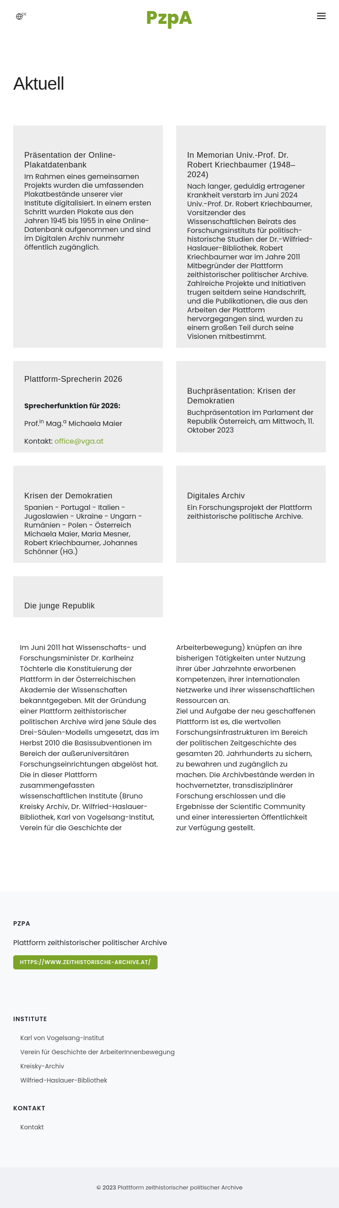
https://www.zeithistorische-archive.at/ (85, 962)
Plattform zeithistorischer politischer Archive (179, 1187)
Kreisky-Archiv (42, 1066)
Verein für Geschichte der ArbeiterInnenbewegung (97, 1052)
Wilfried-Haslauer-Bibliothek (63, 1080)
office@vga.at (78, 441)
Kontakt (32, 1127)
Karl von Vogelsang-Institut (62, 1037)
